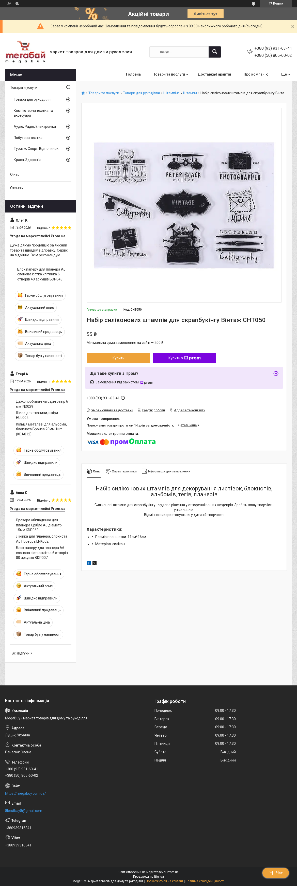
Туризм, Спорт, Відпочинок (36, 149)
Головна (133, 74)
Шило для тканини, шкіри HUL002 (37, 415)
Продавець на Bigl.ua (148, 876)
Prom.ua (173, 872)
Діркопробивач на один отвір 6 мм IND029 (42, 404)
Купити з (184, 358)
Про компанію (256, 74)
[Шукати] (215, 52)
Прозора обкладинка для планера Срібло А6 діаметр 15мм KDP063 (39, 525)
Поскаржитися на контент (164, 881)
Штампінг (171, 93)
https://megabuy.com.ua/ (25, 793)
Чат (276, 873)
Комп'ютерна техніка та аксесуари (33, 113)
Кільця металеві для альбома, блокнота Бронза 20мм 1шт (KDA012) (41, 429)
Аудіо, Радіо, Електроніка (35, 127)
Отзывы (16, 188)
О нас (14, 174)
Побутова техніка (28, 138)
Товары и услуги (23, 87)
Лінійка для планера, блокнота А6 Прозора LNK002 (41, 538)
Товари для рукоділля (141, 93)
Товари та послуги (169, 74)
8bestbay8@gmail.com (23, 811)
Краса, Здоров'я (27, 160)
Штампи (190, 93)
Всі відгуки (20, 653)
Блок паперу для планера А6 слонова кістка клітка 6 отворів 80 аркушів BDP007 (42, 553)
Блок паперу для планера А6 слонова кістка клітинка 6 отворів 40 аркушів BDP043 (41, 274)
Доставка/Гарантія (214, 74)
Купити (118, 358)
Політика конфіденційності (204, 881)
